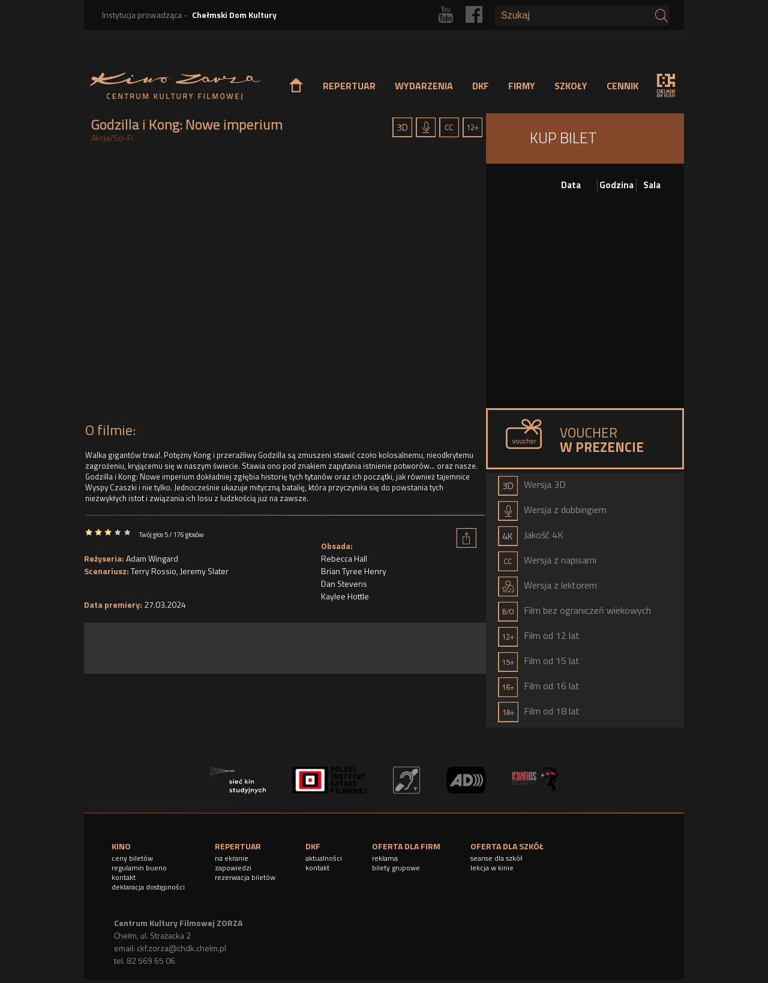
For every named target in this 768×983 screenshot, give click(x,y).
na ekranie (231, 858)
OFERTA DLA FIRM (406, 846)
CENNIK (622, 86)
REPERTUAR (349, 86)
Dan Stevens (344, 583)
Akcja (100, 137)
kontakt (124, 877)
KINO (121, 846)
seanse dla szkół (496, 858)
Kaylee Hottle (345, 596)
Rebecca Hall (344, 558)
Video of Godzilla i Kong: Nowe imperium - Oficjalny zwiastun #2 (285, 286)
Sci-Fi (123, 137)
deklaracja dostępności (148, 886)
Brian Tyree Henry (353, 571)
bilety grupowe (396, 867)
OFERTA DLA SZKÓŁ (507, 846)
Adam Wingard (152, 558)
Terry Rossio (153, 571)
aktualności (323, 858)
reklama (385, 858)
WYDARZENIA (424, 86)
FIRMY (521, 86)
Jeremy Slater (204, 571)
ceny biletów (132, 858)
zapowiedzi (233, 867)
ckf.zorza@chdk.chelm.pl (181, 948)
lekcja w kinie (492, 867)
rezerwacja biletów (245, 877)
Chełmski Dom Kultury (234, 14)
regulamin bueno (139, 867)
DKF (480, 86)
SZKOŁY (570, 86)
